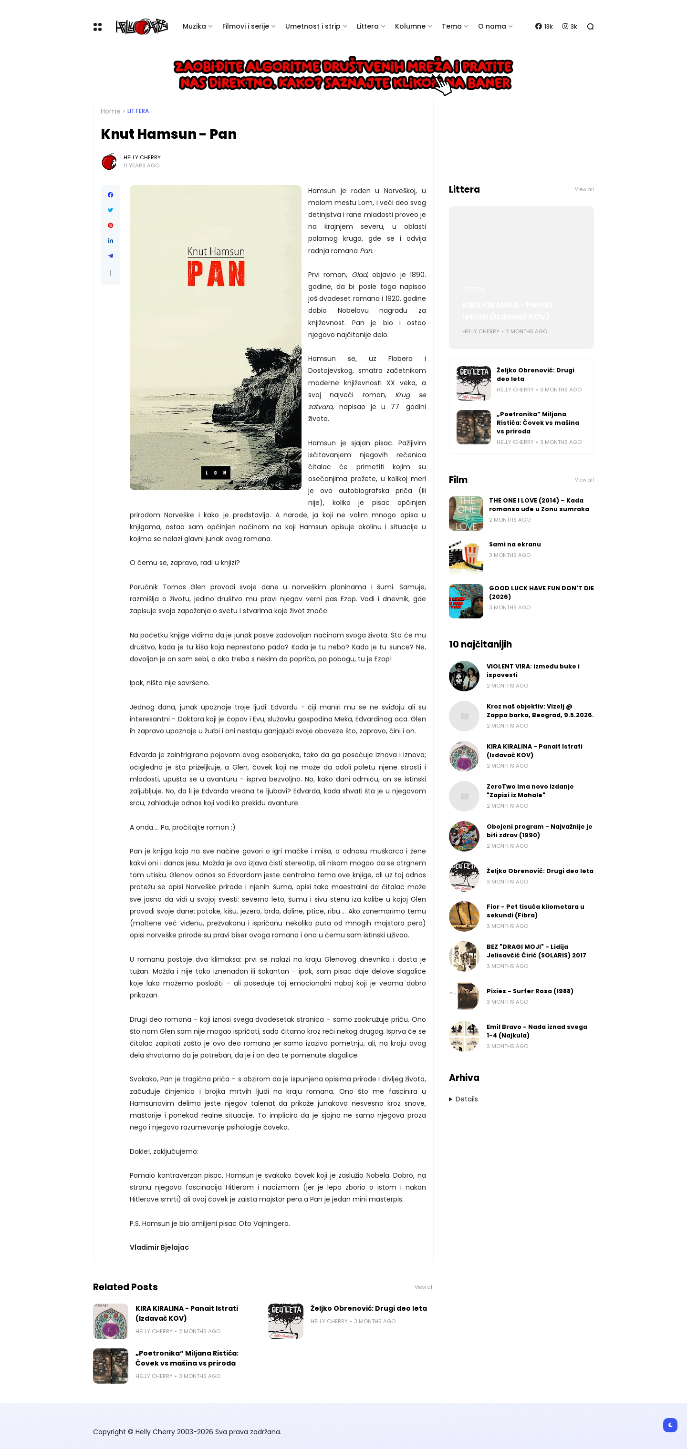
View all (424, 1287)
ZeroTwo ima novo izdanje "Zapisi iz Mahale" (530, 790)
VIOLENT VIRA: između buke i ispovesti (533, 670)
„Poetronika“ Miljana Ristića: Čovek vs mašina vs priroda (187, 1358)
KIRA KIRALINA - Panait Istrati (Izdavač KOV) (186, 1313)
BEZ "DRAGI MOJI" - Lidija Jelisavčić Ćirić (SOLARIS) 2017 (536, 951)
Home (111, 111)
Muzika (194, 26)
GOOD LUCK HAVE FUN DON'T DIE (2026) (541, 592)
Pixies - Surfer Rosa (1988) (530, 991)
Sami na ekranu (515, 544)
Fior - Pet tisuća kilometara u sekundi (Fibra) (535, 911)
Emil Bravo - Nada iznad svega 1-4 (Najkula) (537, 1031)
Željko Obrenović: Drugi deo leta (369, 1308)
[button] (110, 272)
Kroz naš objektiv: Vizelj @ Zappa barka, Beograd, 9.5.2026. (540, 710)
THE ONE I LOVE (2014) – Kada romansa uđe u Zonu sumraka (539, 504)
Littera (368, 26)
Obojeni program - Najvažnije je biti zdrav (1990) (540, 830)
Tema (452, 26)
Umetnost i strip (313, 26)
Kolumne (410, 26)
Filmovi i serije (245, 26)
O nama (492, 26)
